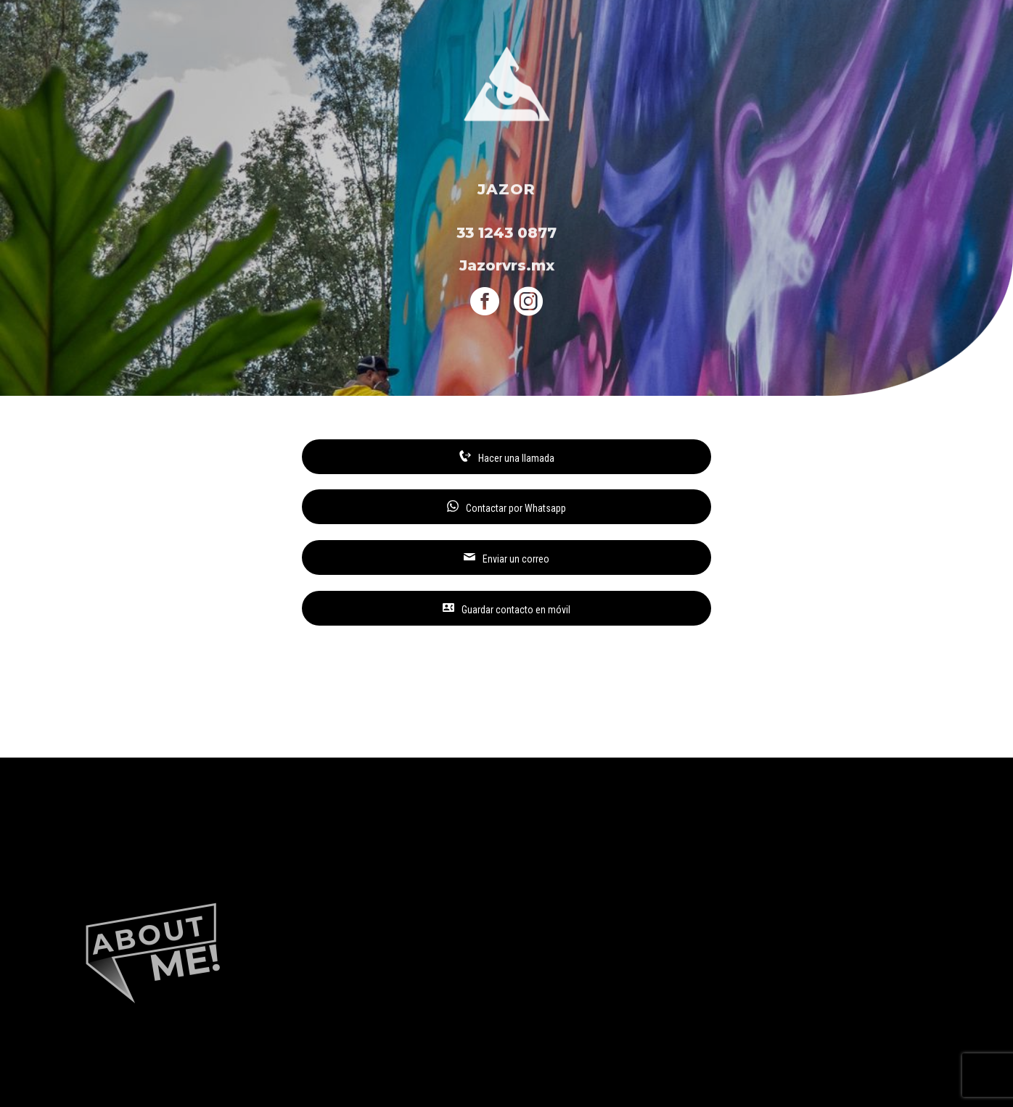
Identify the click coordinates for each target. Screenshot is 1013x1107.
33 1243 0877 (506, 234)
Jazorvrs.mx (506, 266)
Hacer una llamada (506, 457)
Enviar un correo (506, 558)
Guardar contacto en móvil (506, 608)
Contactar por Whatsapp (506, 507)
